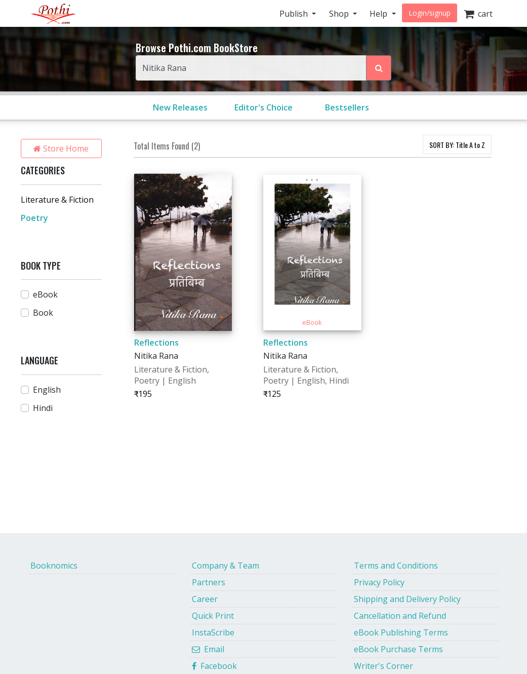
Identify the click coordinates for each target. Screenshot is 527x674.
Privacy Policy (379, 582)
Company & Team (225, 565)
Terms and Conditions (396, 565)
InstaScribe (213, 632)
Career (205, 599)
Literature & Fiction (57, 199)
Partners (208, 582)
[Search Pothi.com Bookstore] (378, 68)
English (47, 389)
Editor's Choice (263, 107)
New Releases (180, 107)
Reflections (156, 342)
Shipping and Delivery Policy (407, 599)
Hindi (43, 408)
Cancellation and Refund (400, 615)
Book (43, 312)
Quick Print (213, 615)
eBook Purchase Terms (398, 649)
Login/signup (430, 13)
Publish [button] (294, 13)
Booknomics (53, 565)
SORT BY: (457, 144)
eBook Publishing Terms (401, 632)
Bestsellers (347, 107)
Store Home (61, 148)
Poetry (34, 217)
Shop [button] (340, 13)
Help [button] (379, 13)
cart (478, 13)
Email (208, 649)
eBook (45, 294)
